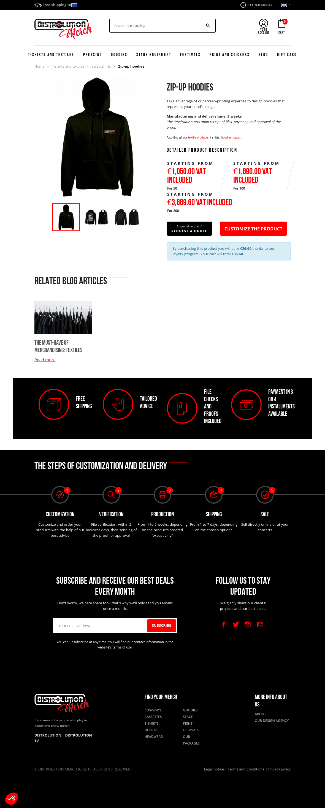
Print (188, 723)
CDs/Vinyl (153, 710)
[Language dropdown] (286, 5)
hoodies (226, 137)
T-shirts (152, 723)
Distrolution (48, 735)
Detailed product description (202, 150)
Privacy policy (279, 769)
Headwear (154, 736)
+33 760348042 (260, 5)
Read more (45, 359)
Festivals (191, 730)
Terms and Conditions (246, 769)
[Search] (156, 25)
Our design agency (272, 720)
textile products (198, 137)
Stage (188, 716)
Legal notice (214, 769)
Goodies (190, 710)
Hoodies (152, 730)
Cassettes (153, 716)
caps (236, 137)
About (260, 714)
